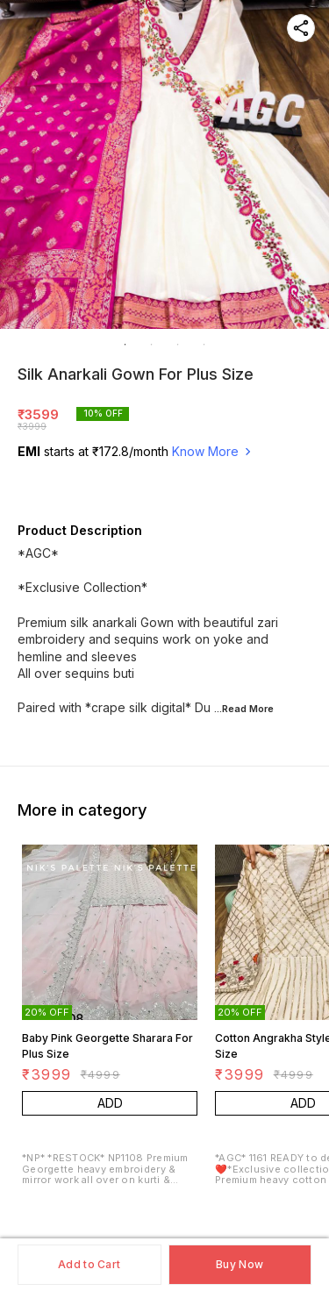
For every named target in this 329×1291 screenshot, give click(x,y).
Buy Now (239, 1264)
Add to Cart (89, 1264)
